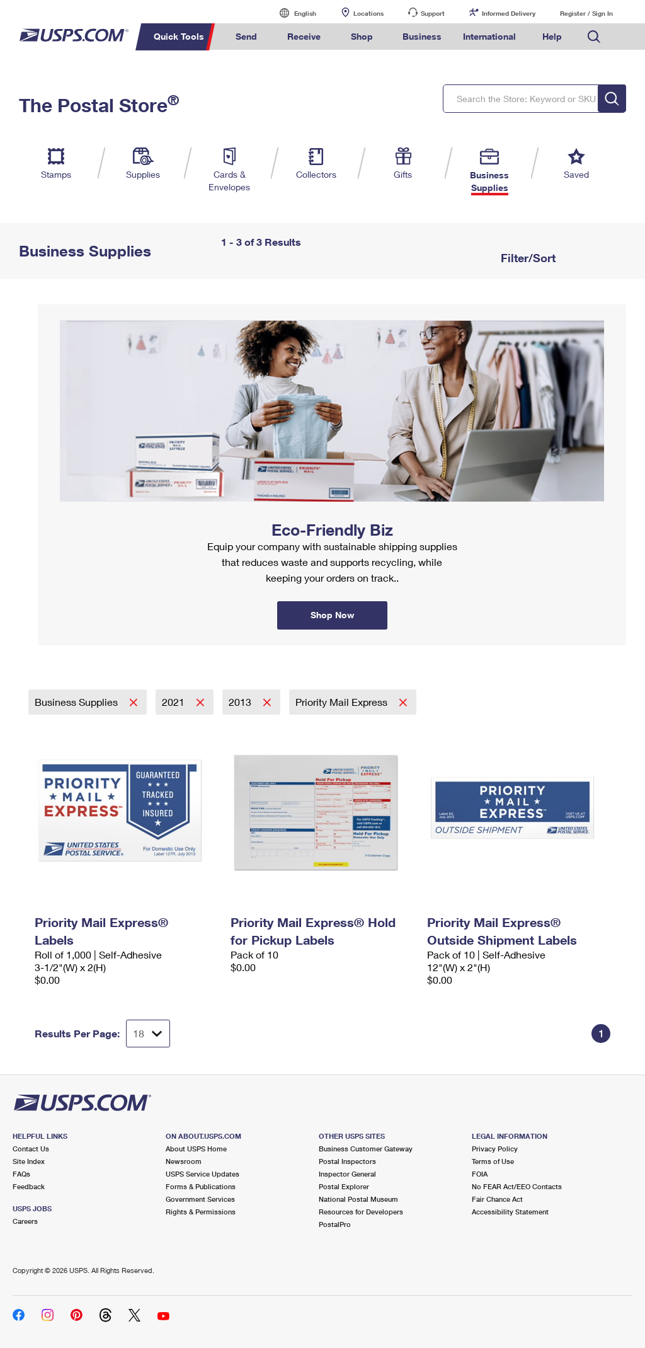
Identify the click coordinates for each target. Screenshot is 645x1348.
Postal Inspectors (347, 1161)
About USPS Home (196, 1148)
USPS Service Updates (202, 1174)
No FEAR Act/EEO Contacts (517, 1186)
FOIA (480, 1174)
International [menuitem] (489, 36)
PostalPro (335, 1224)
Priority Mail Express (342, 702)
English (292, 13)
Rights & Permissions (201, 1211)
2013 (241, 702)
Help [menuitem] (552, 36)
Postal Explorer (344, 1186)
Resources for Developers (361, 1211)
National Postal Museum (358, 1199)
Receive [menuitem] (304, 36)
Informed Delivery (508, 13)
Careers (25, 1221)
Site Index (29, 1161)
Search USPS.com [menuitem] (594, 36)
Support (433, 13)
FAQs (21, 1174)
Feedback (29, 1186)
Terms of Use (493, 1161)
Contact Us (31, 1148)
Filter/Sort (527, 258)
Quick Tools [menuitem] (179, 36)
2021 (174, 702)
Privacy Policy (495, 1148)
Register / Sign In (586, 13)
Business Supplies (77, 702)
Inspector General (347, 1174)
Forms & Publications (201, 1186)
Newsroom (184, 1161)
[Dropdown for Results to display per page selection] (148, 1033)
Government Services (200, 1199)
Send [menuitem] (246, 36)
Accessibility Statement (510, 1211)
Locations (368, 13)
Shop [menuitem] (362, 36)
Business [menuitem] (422, 36)
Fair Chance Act (497, 1199)
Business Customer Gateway (366, 1148)
